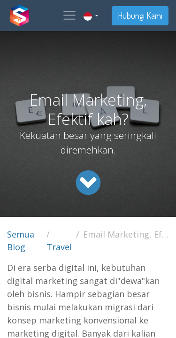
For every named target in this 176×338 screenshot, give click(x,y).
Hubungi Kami (140, 15)
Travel (59, 247)
